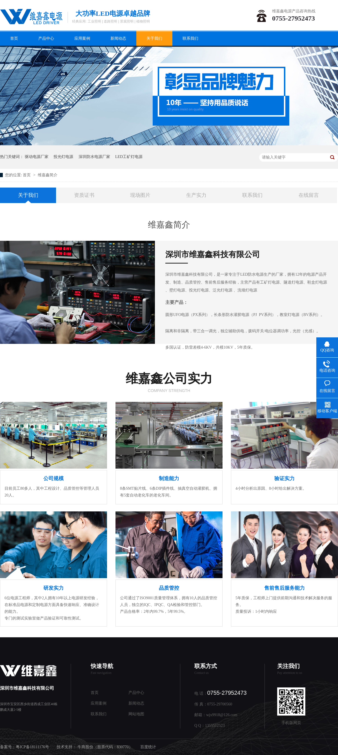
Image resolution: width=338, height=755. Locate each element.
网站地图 (136, 714)
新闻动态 (118, 38)
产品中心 (46, 38)
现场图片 (140, 195)
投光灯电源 (63, 157)
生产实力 (196, 195)
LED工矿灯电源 (129, 157)
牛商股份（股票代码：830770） (105, 747)
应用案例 (82, 38)
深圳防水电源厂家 (94, 157)
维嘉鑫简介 (47, 175)
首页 (14, 38)
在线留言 (309, 195)
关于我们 (154, 38)
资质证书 (84, 195)
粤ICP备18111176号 (32, 747)
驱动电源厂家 (36, 157)
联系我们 (190, 38)
